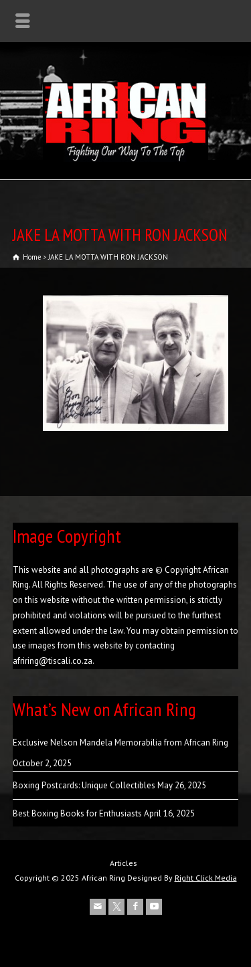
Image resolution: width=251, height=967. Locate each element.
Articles (123, 863)
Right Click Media (206, 878)
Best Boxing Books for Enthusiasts (77, 813)
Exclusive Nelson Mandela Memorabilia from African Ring (120, 742)
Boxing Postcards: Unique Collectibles (84, 785)
